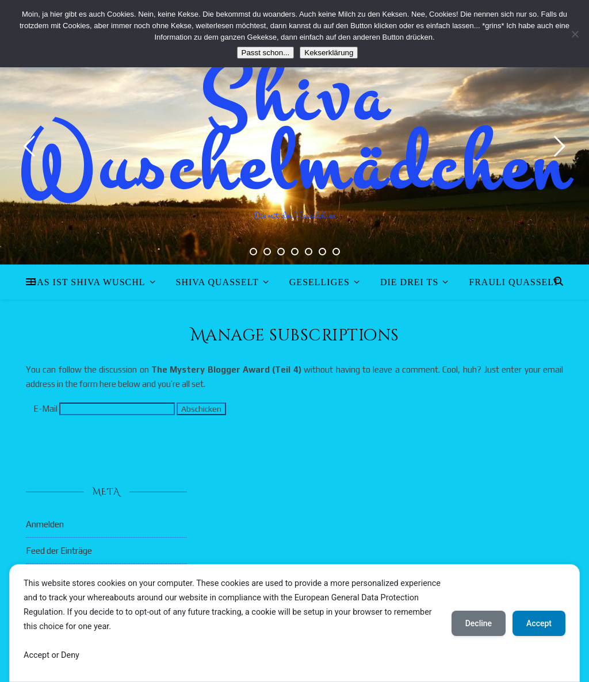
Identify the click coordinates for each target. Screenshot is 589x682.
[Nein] (574, 34)
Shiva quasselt (217, 282)
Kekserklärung (328, 52)
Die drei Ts (409, 282)
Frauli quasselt (514, 282)
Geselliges (319, 282)
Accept (539, 623)
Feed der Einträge (59, 550)
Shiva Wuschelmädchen (294, 132)
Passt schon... (266, 52)
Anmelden (45, 524)
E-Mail (45, 408)
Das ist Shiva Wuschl (88, 282)
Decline (478, 623)
